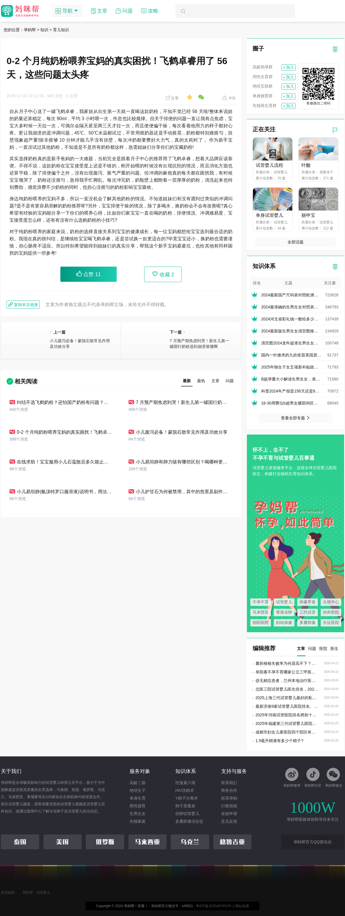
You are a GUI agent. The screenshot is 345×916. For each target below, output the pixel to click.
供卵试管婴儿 (187, 813)
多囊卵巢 (308, 622)
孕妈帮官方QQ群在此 (313, 842)
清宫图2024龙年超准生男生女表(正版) (295, 343)
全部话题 (296, 242)
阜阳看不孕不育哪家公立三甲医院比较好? (286, 672)
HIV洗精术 (184, 790)
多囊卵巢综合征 (189, 821)
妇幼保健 (284, 622)
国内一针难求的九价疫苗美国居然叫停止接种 (301, 355)
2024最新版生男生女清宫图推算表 (291, 331)
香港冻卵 (284, 612)
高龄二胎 (138, 782)
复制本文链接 (23, 304)
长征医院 (331, 622)
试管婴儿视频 (71, 804)
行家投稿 (229, 806)
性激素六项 (185, 782)
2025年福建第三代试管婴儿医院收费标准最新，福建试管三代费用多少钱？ (286, 723)
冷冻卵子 (56, 811)
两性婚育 (138, 806)
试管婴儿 (284, 602)
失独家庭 (138, 821)
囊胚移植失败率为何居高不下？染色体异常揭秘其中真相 (286, 663)
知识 (44, 29)
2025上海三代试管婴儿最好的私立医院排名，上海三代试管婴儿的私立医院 (286, 697)
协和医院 (331, 612)
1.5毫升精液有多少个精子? (279, 740)
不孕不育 (261, 602)
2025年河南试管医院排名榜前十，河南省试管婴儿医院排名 (286, 715)
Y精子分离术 (186, 798)
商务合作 (229, 790)
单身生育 (138, 798)
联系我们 (229, 782)
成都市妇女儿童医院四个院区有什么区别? (286, 732)
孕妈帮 (30, 29)
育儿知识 (61, 29)
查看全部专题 (295, 418)
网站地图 (242, 906)
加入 (288, 67)
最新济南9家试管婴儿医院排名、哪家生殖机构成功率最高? (286, 706)
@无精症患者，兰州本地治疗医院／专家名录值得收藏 (286, 680)
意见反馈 (229, 821)
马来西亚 (261, 612)
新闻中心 (34, 811)
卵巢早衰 (308, 602)
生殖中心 (331, 602)
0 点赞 (72, 96)
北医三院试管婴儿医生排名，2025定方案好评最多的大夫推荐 (286, 689)
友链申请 (229, 813)
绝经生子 (138, 790)
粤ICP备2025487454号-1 (215, 906)
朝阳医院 (261, 622)
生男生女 (138, 813)
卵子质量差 (185, 806)
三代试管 (308, 612)
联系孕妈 (229, 798)
